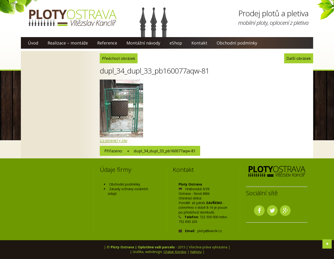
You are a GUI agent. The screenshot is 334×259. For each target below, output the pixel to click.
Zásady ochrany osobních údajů (128, 191)
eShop (176, 43)
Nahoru (196, 251)
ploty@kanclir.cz (209, 231)
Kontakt (199, 43)
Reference (107, 43)
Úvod (33, 43)
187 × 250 (119, 141)
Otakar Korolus (175, 251)
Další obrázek (298, 58)
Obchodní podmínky (237, 43)
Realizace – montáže (68, 43)
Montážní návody (143, 43)
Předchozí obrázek (118, 58)
